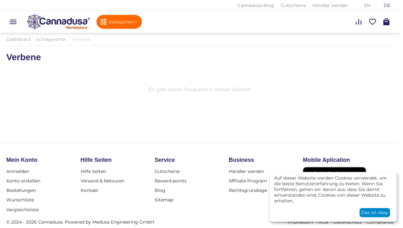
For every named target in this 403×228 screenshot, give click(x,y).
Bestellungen (21, 190)
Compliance (380, 222)
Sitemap (164, 200)
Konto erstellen (23, 181)
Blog (160, 190)
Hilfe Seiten (93, 171)
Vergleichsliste (22, 209)
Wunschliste (20, 200)
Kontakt (89, 190)
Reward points (171, 181)
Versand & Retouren (102, 181)
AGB (323, 222)
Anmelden (17, 171)
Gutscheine (293, 5)
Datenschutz (348, 222)
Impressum (300, 222)
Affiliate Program (248, 181)
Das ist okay (374, 212)
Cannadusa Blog (256, 5)
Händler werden (330, 5)
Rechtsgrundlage (248, 190)
